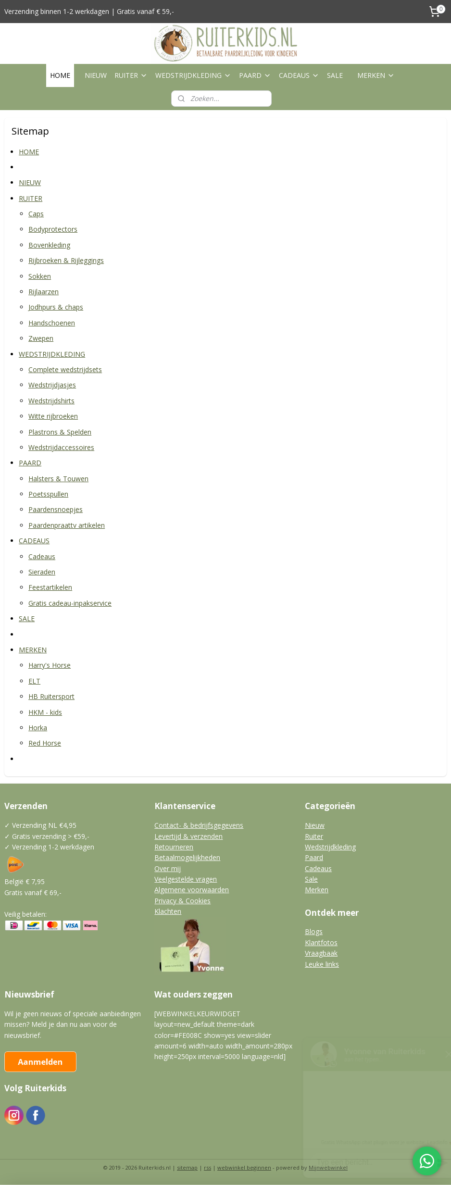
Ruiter (314, 836)
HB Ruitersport (51, 696)
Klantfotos (321, 942)
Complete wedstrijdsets (65, 369)
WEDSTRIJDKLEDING (193, 75)
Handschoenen (51, 322)
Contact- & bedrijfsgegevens (198, 825)
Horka (37, 727)
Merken (316, 889)
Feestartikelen (50, 587)
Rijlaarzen (43, 291)
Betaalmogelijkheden (187, 857)
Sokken (39, 276)
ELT (34, 681)
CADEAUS (299, 75)
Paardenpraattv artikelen (66, 525)
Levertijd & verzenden (188, 836)
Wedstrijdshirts (51, 400)
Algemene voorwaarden (191, 889)
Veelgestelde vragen (185, 879)
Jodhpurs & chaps (55, 307)
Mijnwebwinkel (328, 1167)
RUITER (131, 75)
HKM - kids (45, 712)
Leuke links (322, 964)
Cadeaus (41, 556)
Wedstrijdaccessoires (61, 447)
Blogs (314, 931)
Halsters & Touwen (58, 478)
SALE (335, 75)
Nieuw (315, 825)
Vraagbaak (321, 953)
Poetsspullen (48, 494)
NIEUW (96, 75)
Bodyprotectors (52, 229)
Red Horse (44, 743)
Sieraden (41, 571)
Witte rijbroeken (53, 416)
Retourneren (173, 846)
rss (207, 1167)
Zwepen (40, 338)
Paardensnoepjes (55, 509)
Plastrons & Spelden (59, 432)
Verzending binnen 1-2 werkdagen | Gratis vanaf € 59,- (89, 11)
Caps (36, 213)
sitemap (187, 1167)
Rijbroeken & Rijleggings (66, 260)
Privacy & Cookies (182, 900)
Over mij (167, 868)
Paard (314, 857)
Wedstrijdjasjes (52, 385)
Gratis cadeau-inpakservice (70, 603)
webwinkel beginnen (244, 1167)
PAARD (255, 75)
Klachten (167, 911)
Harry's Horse (49, 665)
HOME (60, 75)
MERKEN (376, 75)
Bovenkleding (49, 244)
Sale (311, 879)
